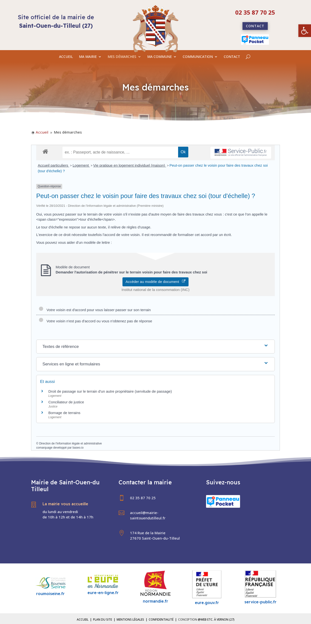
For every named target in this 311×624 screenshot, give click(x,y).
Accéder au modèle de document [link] (156, 282)
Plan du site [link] (102, 619)
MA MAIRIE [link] (88, 57)
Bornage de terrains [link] (64, 413)
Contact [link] (255, 26)
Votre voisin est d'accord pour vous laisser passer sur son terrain (95, 310)
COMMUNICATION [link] (198, 57)
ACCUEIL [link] (66, 57)
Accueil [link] (82, 619)
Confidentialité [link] (161, 619)
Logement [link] (81, 165)
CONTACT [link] (232, 57)
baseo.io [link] (77, 447)
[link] (304, 30)
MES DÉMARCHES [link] (122, 57)
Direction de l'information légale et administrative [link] (70, 443)
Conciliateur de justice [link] (66, 402)
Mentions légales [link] (130, 619)
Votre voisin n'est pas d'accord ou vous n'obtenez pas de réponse (95, 321)
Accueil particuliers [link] (53, 165)
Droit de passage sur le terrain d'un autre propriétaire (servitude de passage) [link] (110, 391)
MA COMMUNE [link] (159, 57)
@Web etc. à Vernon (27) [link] (216, 619)
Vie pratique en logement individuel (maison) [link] (129, 165)
